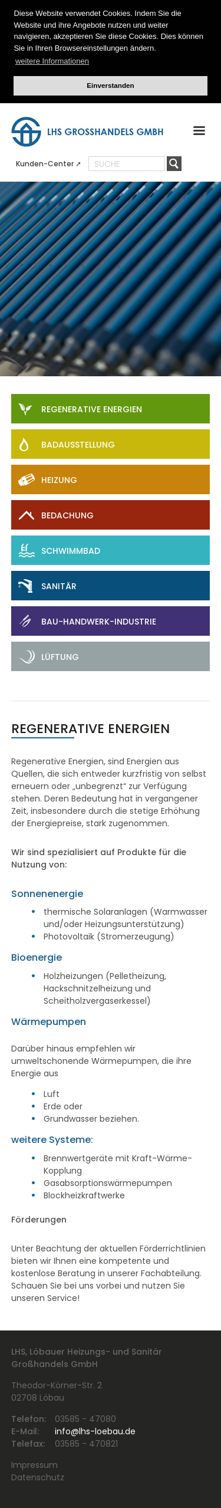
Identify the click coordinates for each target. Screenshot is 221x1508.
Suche (107, 164)
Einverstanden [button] (110, 85)
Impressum (34, 1465)
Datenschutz (37, 1477)
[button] (199, 133)
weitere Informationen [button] (52, 61)
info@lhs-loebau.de (95, 1431)
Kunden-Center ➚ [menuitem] (48, 164)
